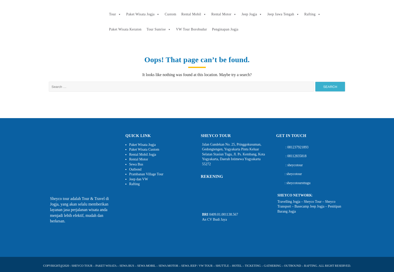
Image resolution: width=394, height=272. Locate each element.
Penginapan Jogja (225, 29)
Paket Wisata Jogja (143, 14)
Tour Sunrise (158, 29)
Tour (115, 14)
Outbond (135, 169)
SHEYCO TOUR (81, 265)
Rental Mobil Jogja (142, 154)
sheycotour (295, 165)
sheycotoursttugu (298, 183)
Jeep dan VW (138, 179)
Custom (170, 14)
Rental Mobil (193, 14)
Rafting (312, 14)
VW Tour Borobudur (191, 29)
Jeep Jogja (251, 14)
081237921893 (297, 147)
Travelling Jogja (288, 201)
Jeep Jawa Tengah (283, 14)
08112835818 (296, 156)
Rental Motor (223, 14)
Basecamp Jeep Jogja (309, 206)
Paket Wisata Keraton (125, 29)
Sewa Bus (136, 164)
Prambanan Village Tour (146, 174)
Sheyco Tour (313, 201)
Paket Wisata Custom (144, 149)
